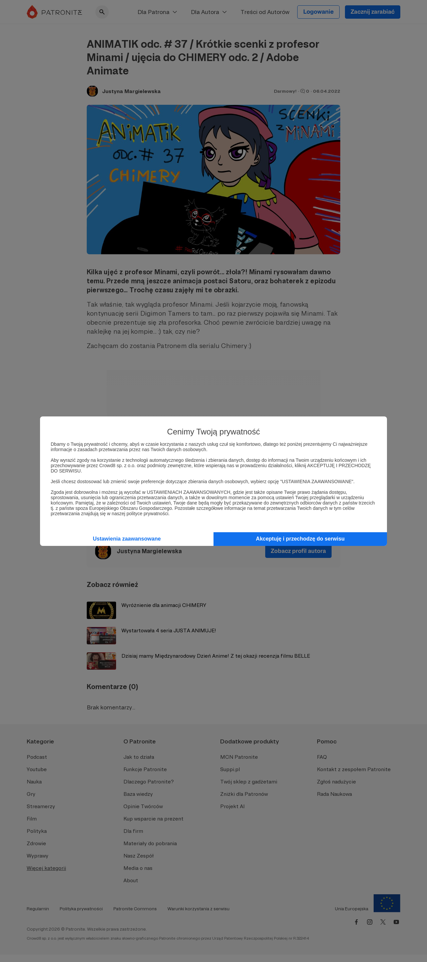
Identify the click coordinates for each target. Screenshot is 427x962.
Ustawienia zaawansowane (127, 539)
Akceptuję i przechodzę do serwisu (300, 539)
